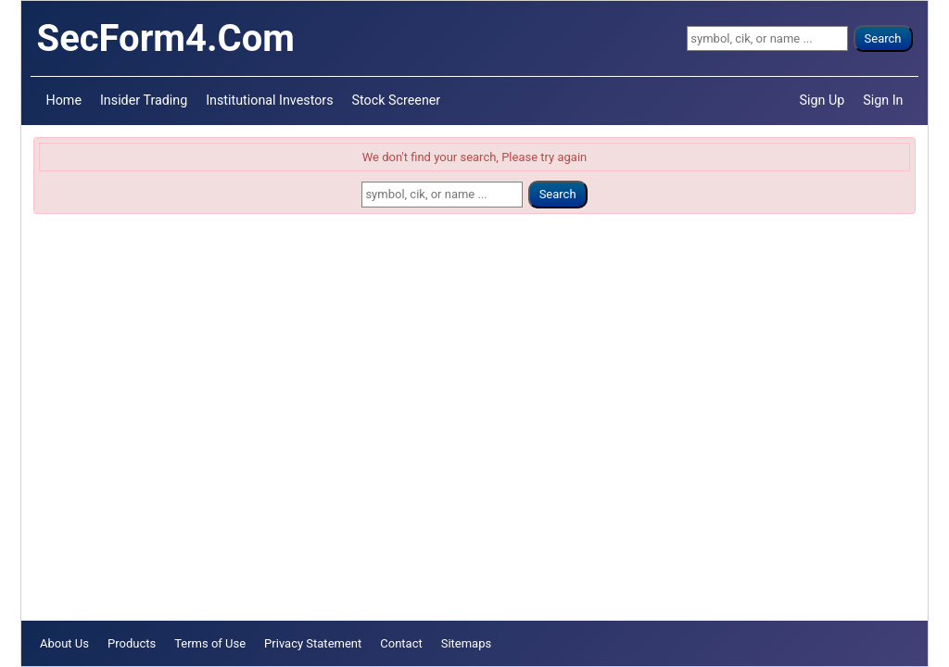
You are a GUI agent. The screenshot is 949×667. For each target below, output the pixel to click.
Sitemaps (466, 643)
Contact (401, 643)
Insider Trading (143, 100)
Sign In (883, 100)
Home (64, 100)
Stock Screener (396, 100)
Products (132, 643)
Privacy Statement (312, 643)
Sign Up (822, 100)
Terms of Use (210, 643)
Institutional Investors (269, 100)
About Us (64, 643)
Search (883, 38)
